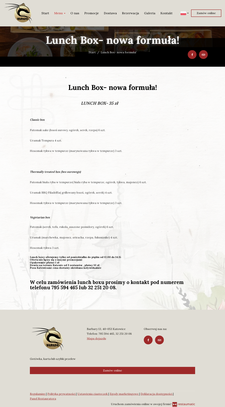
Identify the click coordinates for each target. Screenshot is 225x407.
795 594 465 (106, 333)
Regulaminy (38, 394)
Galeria (149, 13)
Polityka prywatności (61, 394)
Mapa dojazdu (96, 338)
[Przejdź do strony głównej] (18, 13)
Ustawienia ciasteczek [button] (93, 394)
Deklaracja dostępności (157, 394)
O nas (74, 13)
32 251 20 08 (123, 333)
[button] (185, 13)
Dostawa (110, 13)
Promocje (91, 13)
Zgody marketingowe (124, 394)
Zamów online (206, 13)
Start (45, 13)
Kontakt (166, 13)
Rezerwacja (130, 13)
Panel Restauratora (43, 398)
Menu (59, 13)
